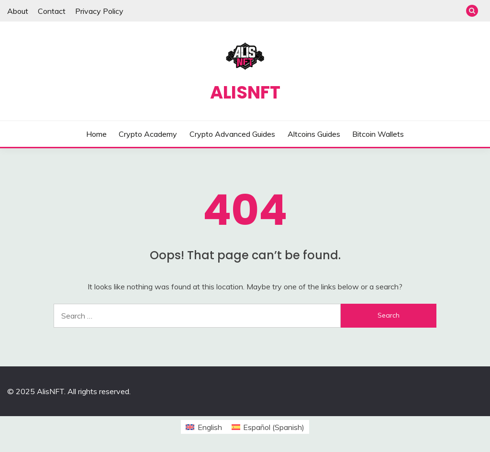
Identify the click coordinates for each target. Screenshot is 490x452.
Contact (52, 11)
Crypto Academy (148, 134)
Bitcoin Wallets (378, 134)
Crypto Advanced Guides (232, 134)
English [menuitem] (210, 427)
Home (96, 134)
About (17, 11)
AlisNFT (245, 92)
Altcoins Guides (314, 134)
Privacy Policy (99, 11)
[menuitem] (203, 427)
